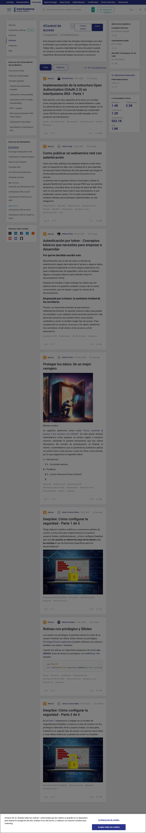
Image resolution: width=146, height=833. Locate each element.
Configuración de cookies (108, 823)
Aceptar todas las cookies (109, 830)
